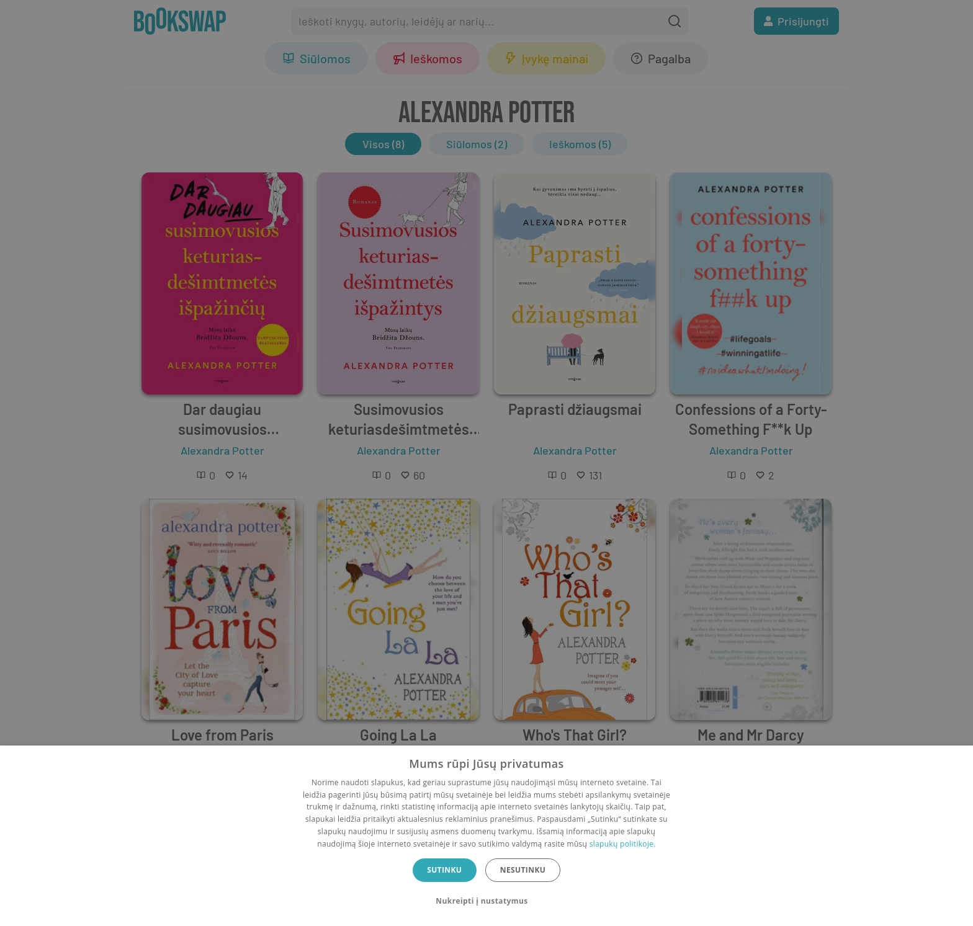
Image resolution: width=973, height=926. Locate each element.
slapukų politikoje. (623, 844)
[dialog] (486, 836)
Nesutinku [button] (522, 870)
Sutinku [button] (444, 870)
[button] (486, 901)
